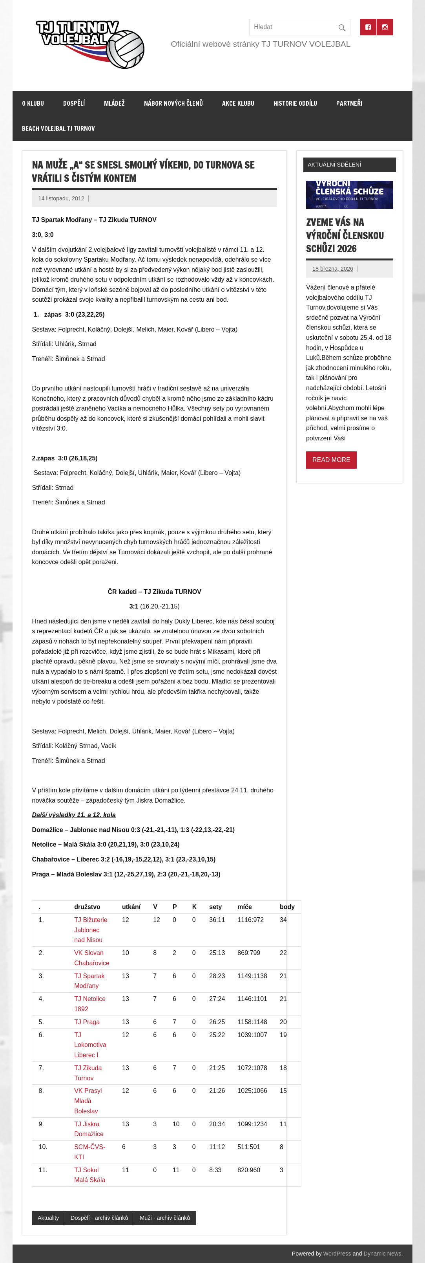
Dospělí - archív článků (99, 1218)
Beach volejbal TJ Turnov (58, 128)
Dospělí (74, 103)
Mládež (114, 103)
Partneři (349, 103)
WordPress (337, 1253)
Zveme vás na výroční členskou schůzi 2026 (345, 235)
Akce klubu (238, 103)
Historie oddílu (295, 103)
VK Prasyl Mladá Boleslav (88, 1100)
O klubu (33, 103)
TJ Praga (87, 1022)
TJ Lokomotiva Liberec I (90, 1045)
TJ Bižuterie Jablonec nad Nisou (90, 930)
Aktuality (48, 1218)
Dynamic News (382, 1253)
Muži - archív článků (165, 1218)
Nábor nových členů (173, 103)
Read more (331, 459)
